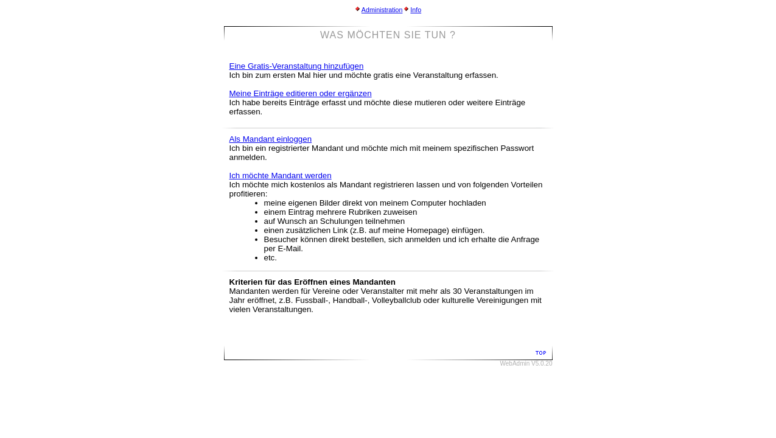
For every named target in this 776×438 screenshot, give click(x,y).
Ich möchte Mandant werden (280, 175)
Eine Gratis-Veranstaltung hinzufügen (296, 66)
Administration (382, 9)
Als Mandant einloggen (270, 139)
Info (415, 9)
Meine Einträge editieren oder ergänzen (300, 93)
